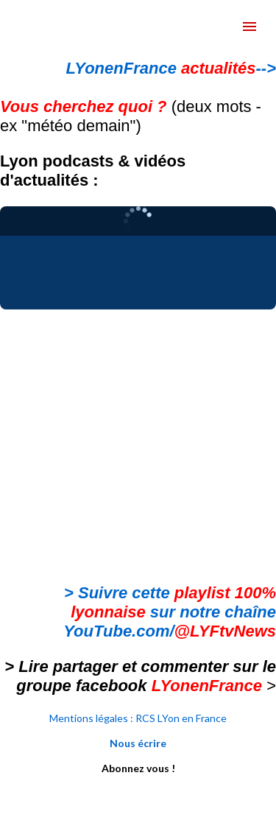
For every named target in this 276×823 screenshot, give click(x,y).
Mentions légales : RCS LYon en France (138, 718)
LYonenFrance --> (171, 68)
